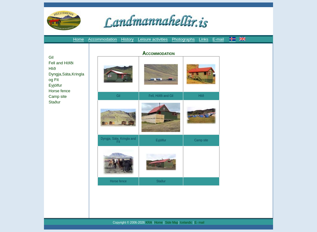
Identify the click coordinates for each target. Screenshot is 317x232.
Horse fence (59, 91)
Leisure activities (152, 39)
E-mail (218, 39)
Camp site (58, 96)
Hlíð (52, 68)
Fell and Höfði (61, 63)
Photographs (183, 39)
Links (203, 39)
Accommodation (102, 39)
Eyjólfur (55, 85)
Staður (54, 102)
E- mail (199, 222)
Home (78, 39)
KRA (148, 222)
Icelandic (186, 222)
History (127, 39)
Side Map (171, 222)
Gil (51, 57)
